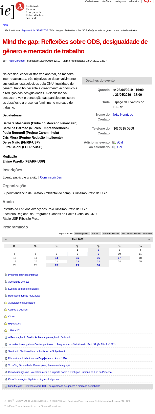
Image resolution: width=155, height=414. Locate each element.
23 (98, 261)
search (144, 25)
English (147, 1)
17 (119, 258)
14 (56, 258)
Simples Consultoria (51, 406)
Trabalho (96, 233)
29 (77, 265)
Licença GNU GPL (121, 401)
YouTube (107, 1)
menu (6, 24)
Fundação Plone (76, 401)
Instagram (120, 1)
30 (98, 265)
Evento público (82, 233)
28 (56, 265)
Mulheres (147, 233)
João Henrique (122, 114)
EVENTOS (42, 30)
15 (77, 258)
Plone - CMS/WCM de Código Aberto (26, 401)
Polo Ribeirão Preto (131, 233)
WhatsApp (134, 1)
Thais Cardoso (16, 60)
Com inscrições (51, 177)
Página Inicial (28, 30)
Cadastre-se (91, 1)
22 (77, 261)
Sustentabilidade (111, 233)
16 (98, 258)
